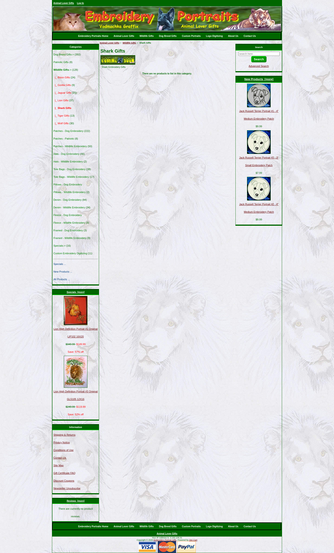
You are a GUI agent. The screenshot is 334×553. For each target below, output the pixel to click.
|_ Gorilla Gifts (62, 85)
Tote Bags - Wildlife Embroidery (71, 176)
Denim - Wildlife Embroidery (69, 207)
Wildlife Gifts (146, 36)
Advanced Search (259, 66)
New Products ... (62, 271)
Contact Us (250, 36)
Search (259, 47)
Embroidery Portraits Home (93, 36)
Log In (80, 3)
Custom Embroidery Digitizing (70, 253)
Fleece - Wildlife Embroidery (69, 222)
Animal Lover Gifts (63, 3)
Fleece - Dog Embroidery (67, 215)
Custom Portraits (191, 36)
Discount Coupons (63, 480)
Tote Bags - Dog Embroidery (69, 169)
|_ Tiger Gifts (61, 115)
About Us (233, 36)
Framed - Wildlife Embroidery (69, 238)
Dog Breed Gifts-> (63, 54)
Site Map (58, 465)
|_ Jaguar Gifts (62, 92)
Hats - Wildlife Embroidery (68, 161)
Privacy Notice (61, 442)
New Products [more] (258, 79)
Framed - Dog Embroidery (68, 230)
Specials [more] (75, 292)
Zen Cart (193, 540)
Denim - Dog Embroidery (67, 199)
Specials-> (59, 245)
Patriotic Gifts (60, 62)
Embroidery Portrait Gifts (165, 540)
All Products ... (61, 279)
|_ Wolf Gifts (61, 123)
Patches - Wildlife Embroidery (70, 146)
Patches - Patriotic (63, 138)
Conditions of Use (63, 450)
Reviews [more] (76, 501)
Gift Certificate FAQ (64, 473)
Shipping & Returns (64, 434)
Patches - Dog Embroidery (68, 131)
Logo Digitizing (214, 36)
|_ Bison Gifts (61, 77)
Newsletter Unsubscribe (66, 488)
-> (62, 69)
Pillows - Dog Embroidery (67, 184)
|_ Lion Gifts (60, 100)
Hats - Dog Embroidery (66, 154)
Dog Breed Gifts (168, 36)
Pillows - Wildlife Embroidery (69, 192)
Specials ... (59, 264)
